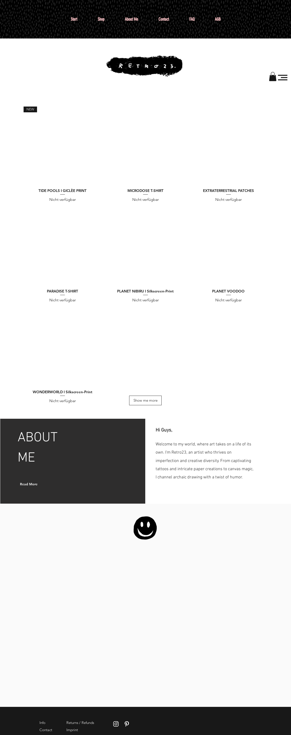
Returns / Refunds (80, 722)
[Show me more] (145, 400)
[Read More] (32, 484)
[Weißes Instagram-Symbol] (116, 724)
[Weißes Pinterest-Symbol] (126, 724)
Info (42, 722)
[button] (273, 76)
